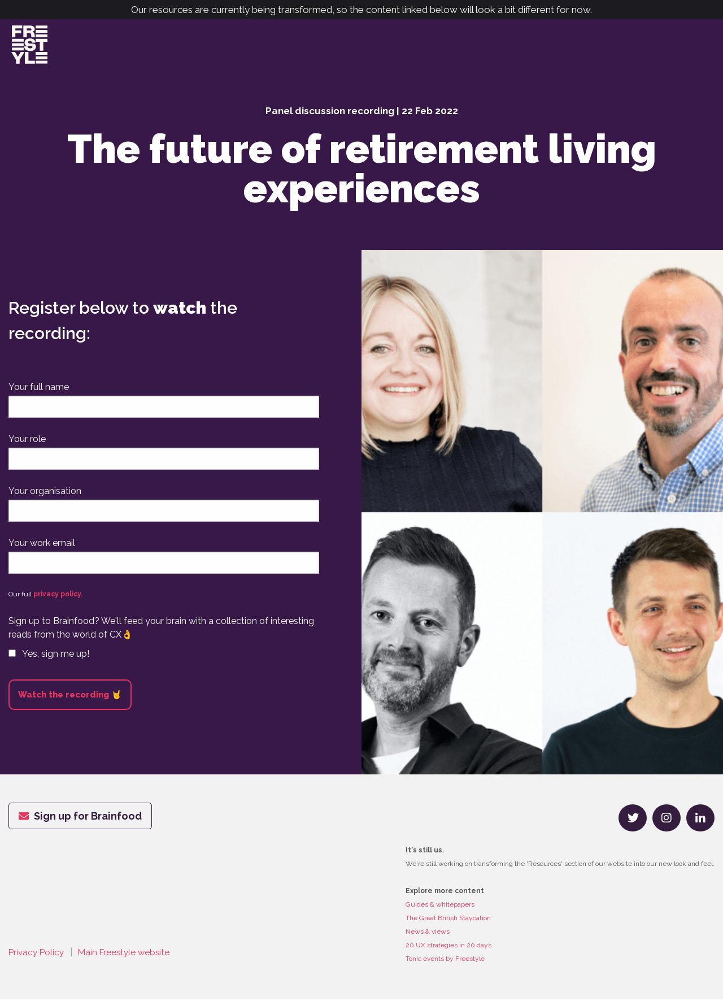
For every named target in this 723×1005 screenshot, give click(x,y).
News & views (428, 937)
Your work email (41, 548)
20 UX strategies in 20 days (448, 951)
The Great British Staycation (448, 924)
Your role (27, 445)
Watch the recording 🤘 (70, 700)
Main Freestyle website (128, 958)
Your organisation (44, 497)
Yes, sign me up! (48, 659)
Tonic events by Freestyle (445, 964)
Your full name (38, 393)
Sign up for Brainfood (80, 822)
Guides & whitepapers (440, 910)
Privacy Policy (37, 958)
